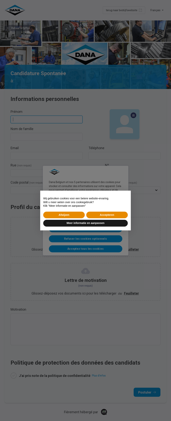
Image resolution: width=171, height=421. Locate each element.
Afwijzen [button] (64, 214)
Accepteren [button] (107, 214)
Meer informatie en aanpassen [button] (86, 223)
